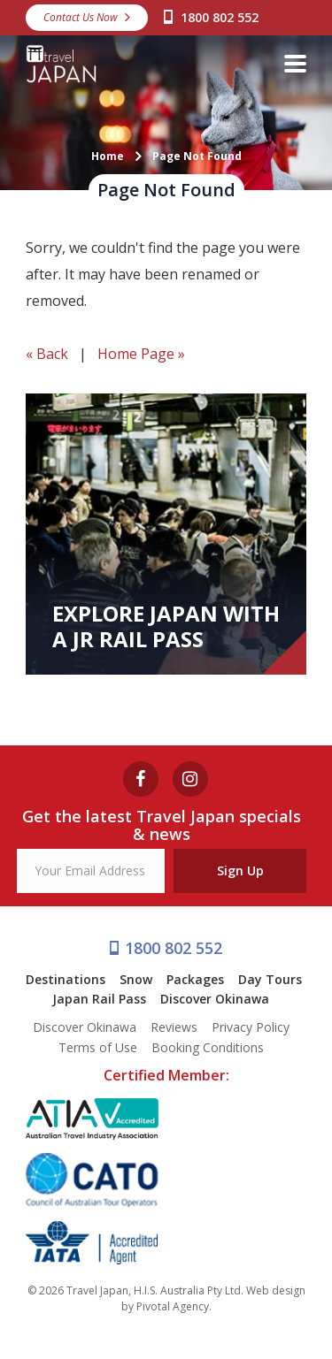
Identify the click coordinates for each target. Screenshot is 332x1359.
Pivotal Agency (172, 1306)
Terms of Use (97, 1047)
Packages (195, 979)
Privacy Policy (251, 1027)
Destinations (65, 979)
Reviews (174, 1027)
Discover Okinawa (214, 998)
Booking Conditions (207, 1047)
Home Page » (141, 353)
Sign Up (240, 870)
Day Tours (270, 979)
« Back (47, 353)
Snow (136, 979)
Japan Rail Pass (99, 998)
